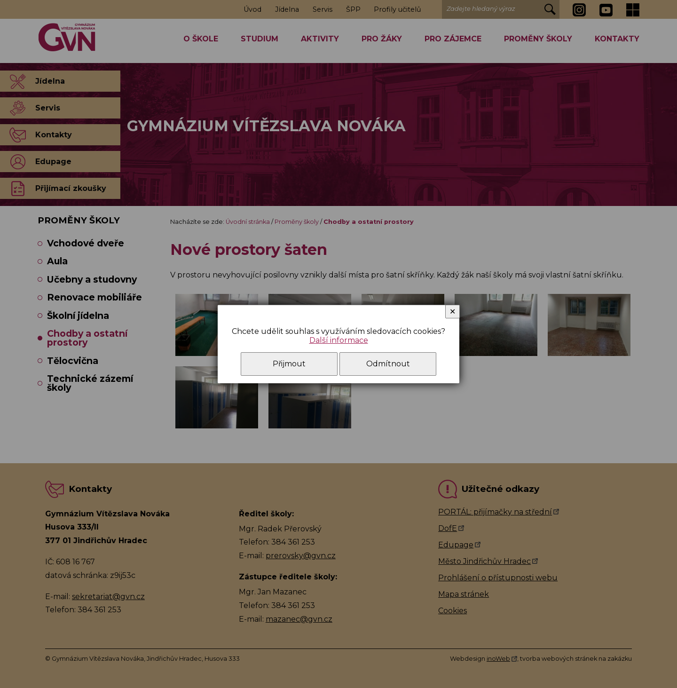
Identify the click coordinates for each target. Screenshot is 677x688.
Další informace (338, 340)
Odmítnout (388, 363)
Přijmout (289, 363)
